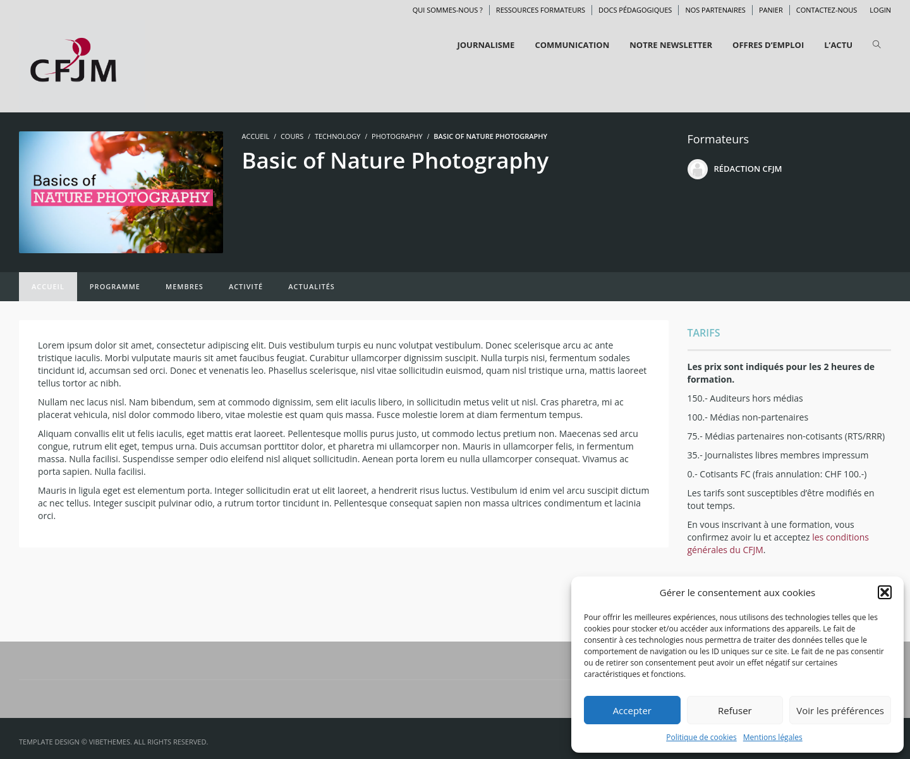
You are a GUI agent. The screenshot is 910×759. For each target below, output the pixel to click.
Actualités (311, 286)
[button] (884, 592)
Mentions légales (773, 737)
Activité (246, 286)
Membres (184, 286)
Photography (397, 136)
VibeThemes (109, 741)
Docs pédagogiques (635, 10)
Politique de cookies (701, 737)
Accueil (48, 286)
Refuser (735, 710)
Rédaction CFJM (748, 168)
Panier (771, 10)
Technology (338, 136)
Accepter (632, 710)
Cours (292, 136)
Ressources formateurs (540, 10)
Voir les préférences (840, 710)
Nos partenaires (715, 10)
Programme (115, 286)
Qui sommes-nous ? (448, 10)
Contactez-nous (827, 10)
